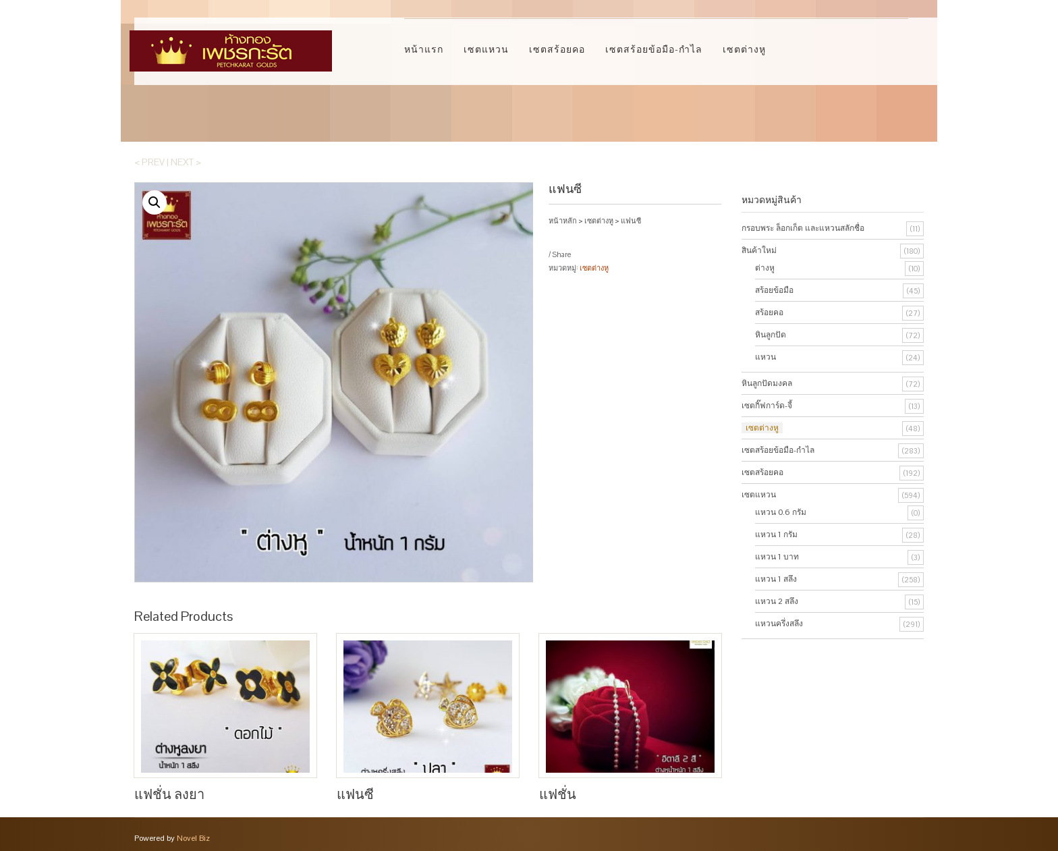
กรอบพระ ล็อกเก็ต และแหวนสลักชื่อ (803, 228)
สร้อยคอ (769, 312)
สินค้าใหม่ (759, 250)
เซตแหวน (486, 49)
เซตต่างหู (744, 49)
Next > (186, 162)
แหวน (765, 357)
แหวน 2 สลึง (776, 601)
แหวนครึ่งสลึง (779, 623)
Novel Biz (193, 837)
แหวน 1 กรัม (776, 534)
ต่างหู (765, 268)
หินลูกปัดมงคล (767, 383)
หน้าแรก (423, 49)
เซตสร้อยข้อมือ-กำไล (653, 49)
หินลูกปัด (770, 334)
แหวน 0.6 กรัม (780, 512)
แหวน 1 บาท (777, 556)
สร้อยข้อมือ (774, 290)
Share (561, 254)
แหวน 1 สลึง (776, 579)
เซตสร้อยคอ (557, 49)
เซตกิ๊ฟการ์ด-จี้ (767, 405)
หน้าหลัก (563, 220)
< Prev (149, 162)
